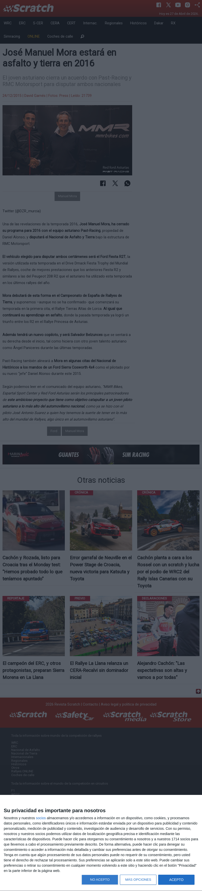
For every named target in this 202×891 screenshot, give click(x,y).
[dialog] (101, 843)
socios (41, 818)
